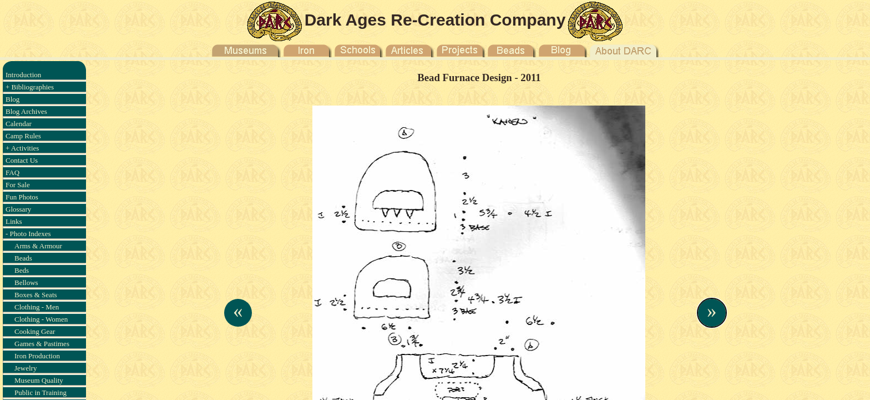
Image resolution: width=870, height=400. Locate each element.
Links (14, 221)
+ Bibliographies (30, 87)
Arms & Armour (38, 246)
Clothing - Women (41, 319)
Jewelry (25, 368)
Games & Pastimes (41, 343)
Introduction (23, 75)
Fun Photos (22, 197)
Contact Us (22, 160)
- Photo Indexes (28, 233)
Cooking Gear (34, 331)
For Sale (18, 185)
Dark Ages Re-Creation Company (435, 20)
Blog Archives (26, 111)
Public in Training (40, 392)
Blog (12, 99)
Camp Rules (23, 136)
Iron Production (37, 356)
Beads (23, 258)
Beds (21, 270)
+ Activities (22, 148)
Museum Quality (38, 380)
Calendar (19, 123)
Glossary (18, 209)
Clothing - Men (36, 307)
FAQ (12, 172)
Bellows (26, 282)
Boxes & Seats (35, 295)
